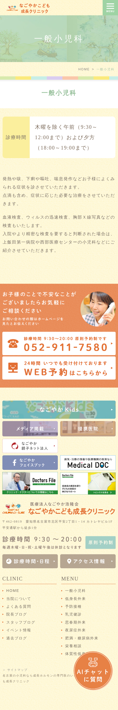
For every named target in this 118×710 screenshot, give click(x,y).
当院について (18, 599)
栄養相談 (73, 646)
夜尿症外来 (75, 630)
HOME (84, 69)
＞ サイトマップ (15, 669)
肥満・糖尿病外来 (81, 638)
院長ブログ (16, 614)
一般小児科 (75, 591)
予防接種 (73, 606)
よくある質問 (18, 606)
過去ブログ (16, 638)
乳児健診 (73, 614)
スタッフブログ (20, 622)
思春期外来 (75, 622)
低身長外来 (75, 599)
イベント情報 (18, 630)
